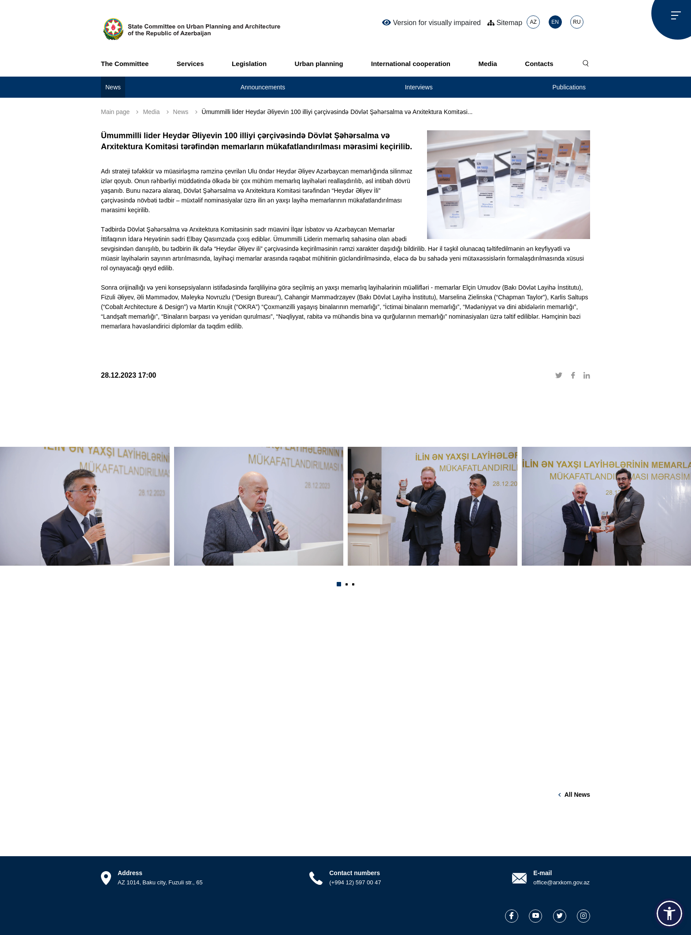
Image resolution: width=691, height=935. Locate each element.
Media (487, 63)
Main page (115, 111)
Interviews (419, 87)
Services (190, 63)
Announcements (263, 87)
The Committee (125, 63)
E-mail (542, 872)
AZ (533, 22)
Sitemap (504, 22)
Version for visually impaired (431, 22)
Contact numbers (354, 872)
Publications (569, 87)
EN (555, 22)
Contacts (539, 63)
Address (130, 872)
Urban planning (319, 63)
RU (576, 22)
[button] (339, 584)
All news (577, 794)
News (113, 87)
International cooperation (410, 63)
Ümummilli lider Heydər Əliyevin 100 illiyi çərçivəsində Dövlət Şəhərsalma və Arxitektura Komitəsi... (337, 111)
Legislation (249, 63)
